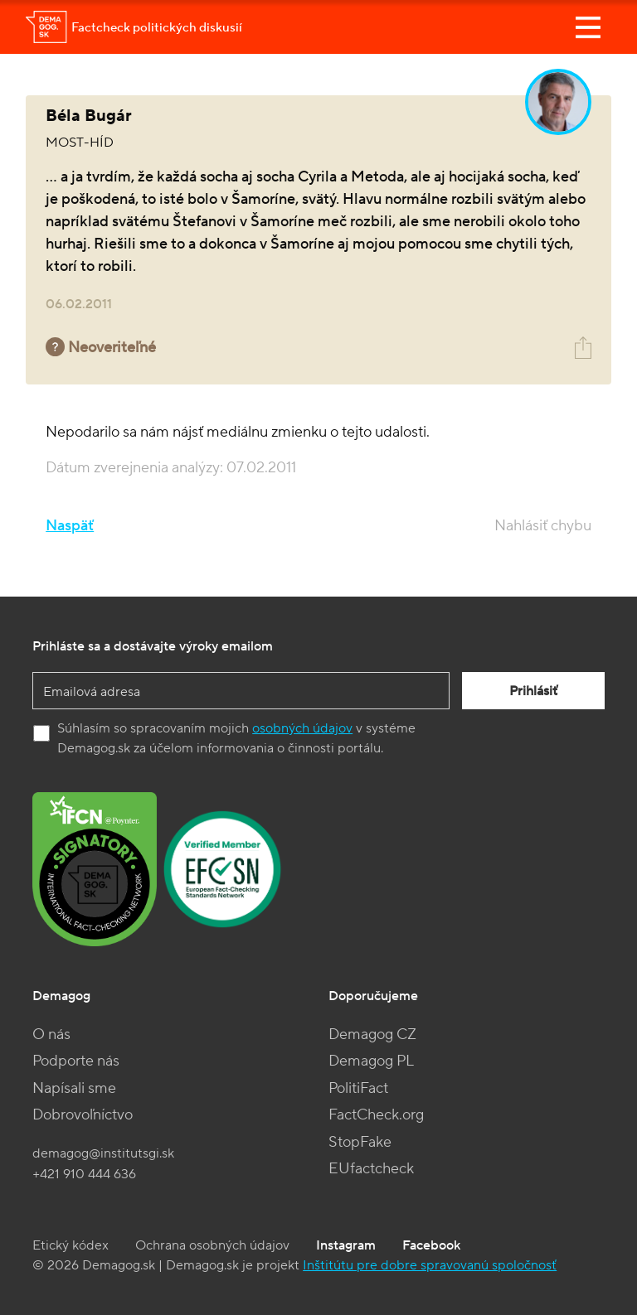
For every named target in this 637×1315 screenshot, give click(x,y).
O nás (51, 1034)
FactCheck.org (376, 1114)
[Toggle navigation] (588, 27)
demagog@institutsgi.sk (103, 1153)
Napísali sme (74, 1088)
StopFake (359, 1142)
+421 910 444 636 (84, 1174)
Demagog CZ (372, 1034)
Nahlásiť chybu (542, 525)
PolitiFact (358, 1088)
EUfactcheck (371, 1168)
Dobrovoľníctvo (82, 1114)
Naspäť (70, 525)
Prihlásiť (533, 691)
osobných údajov (302, 728)
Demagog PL (371, 1061)
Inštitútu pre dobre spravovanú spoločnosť (430, 1265)
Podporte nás (75, 1061)
